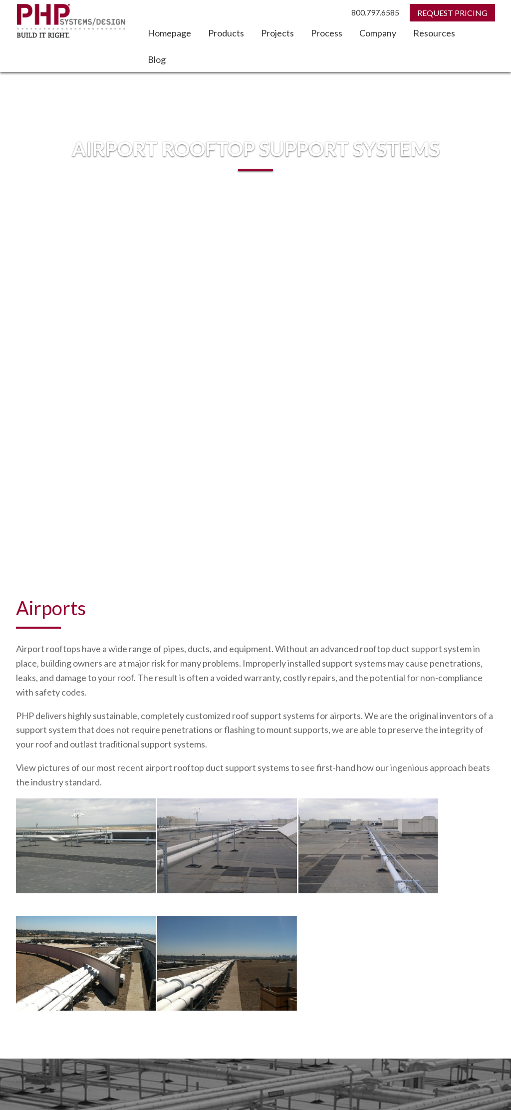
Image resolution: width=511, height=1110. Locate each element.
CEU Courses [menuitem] (359, 950)
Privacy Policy (477, 1079)
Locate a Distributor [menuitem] (47, 950)
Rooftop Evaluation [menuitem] (46, 937)
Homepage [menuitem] (169, 32)
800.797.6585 (375, 12)
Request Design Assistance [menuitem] (59, 925)
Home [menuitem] (347, 925)
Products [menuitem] (226, 32)
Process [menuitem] (326, 32)
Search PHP (39, 982)
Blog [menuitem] (157, 59)
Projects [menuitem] (277, 32)
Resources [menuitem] (434, 32)
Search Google (186, 1000)
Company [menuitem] (377, 32)
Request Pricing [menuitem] (41, 912)
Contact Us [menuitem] (356, 912)
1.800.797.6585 (246, 1059)
